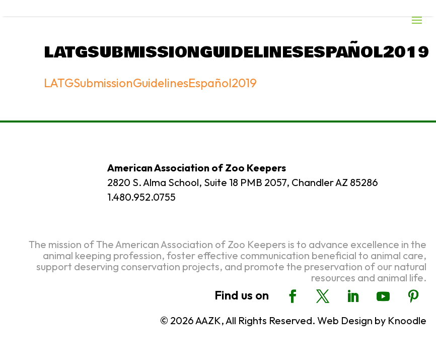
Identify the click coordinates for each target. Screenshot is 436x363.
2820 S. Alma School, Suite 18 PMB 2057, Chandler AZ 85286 (242, 182)
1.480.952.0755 (141, 197)
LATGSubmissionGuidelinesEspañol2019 (150, 82)
